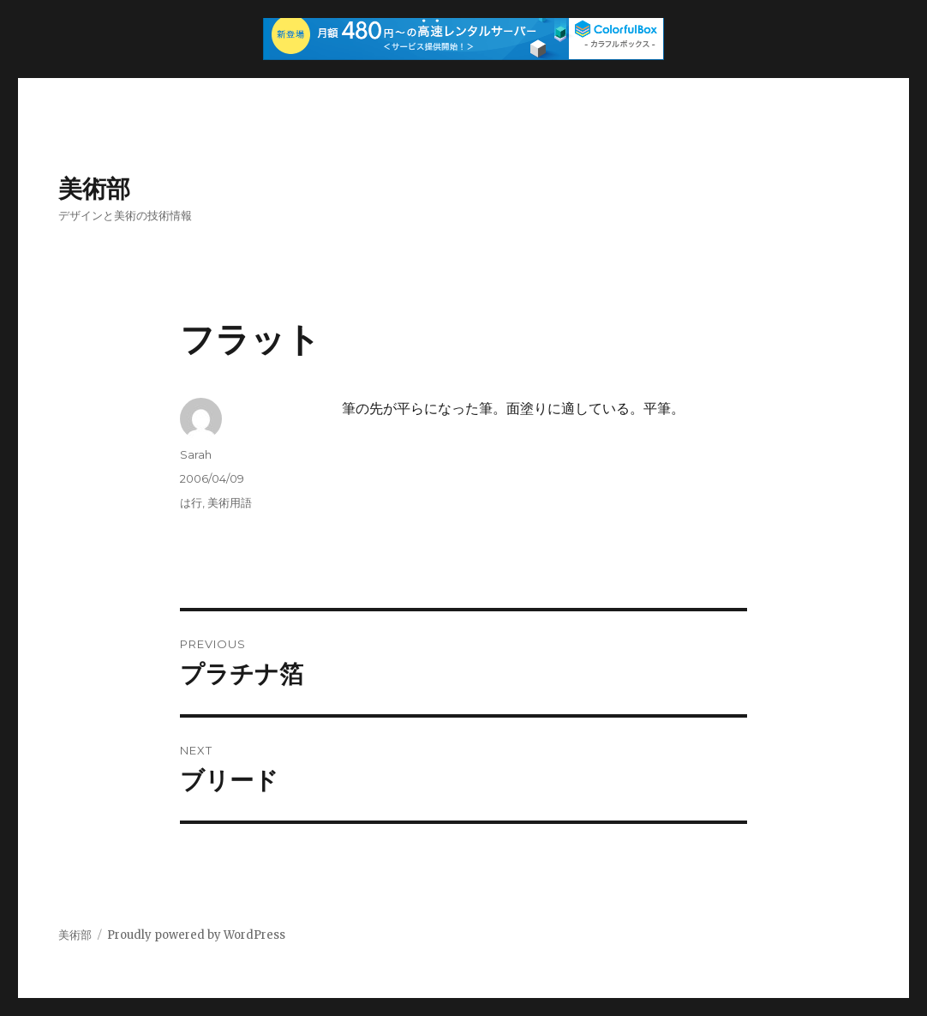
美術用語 (229, 502)
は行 (191, 502)
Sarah (196, 454)
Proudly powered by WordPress (196, 935)
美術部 (94, 188)
